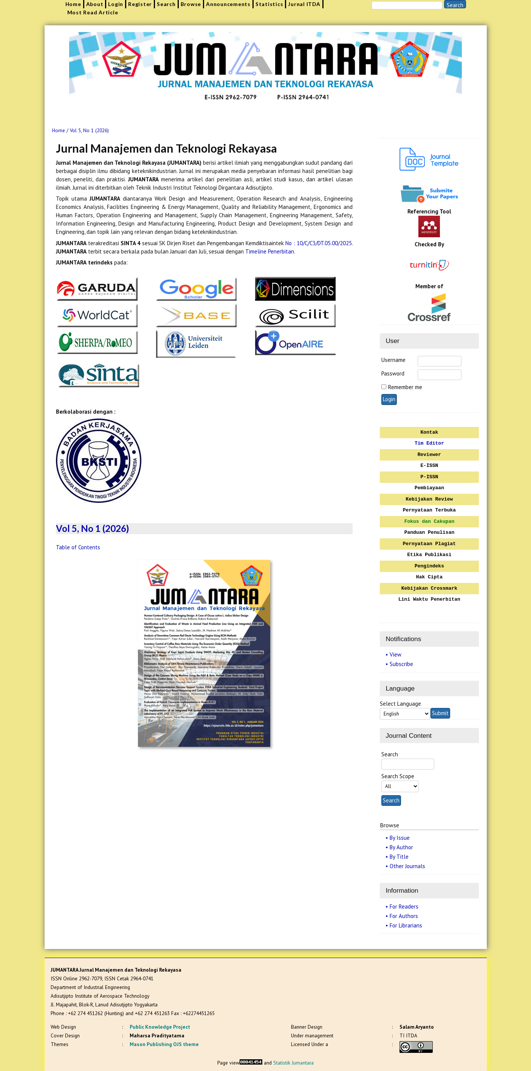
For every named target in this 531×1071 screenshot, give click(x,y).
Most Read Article (92, 12)
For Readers (404, 906)
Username (393, 359)
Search (166, 4)
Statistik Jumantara (293, 1062)
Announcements (228, 4)
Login (115, 4)
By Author (401, 847)
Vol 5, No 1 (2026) (89, 130)
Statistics (269, 4)
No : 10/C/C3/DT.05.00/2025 (318, 243)
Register (140, 4)
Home (73, 4)
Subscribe (401, 664)
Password (392, 373)
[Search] (407, 5)
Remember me (405, 387)
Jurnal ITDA (304, 4)
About (95, 4)
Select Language (400, 703)
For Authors (404, 916)
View (395, 654)
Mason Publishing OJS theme (164, 1044)
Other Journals (407, 866)
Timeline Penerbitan (269, 251)
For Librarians (406, 925)
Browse (191, 4)
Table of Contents (78, 547)
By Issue (400, 837)
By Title (399, 856)
